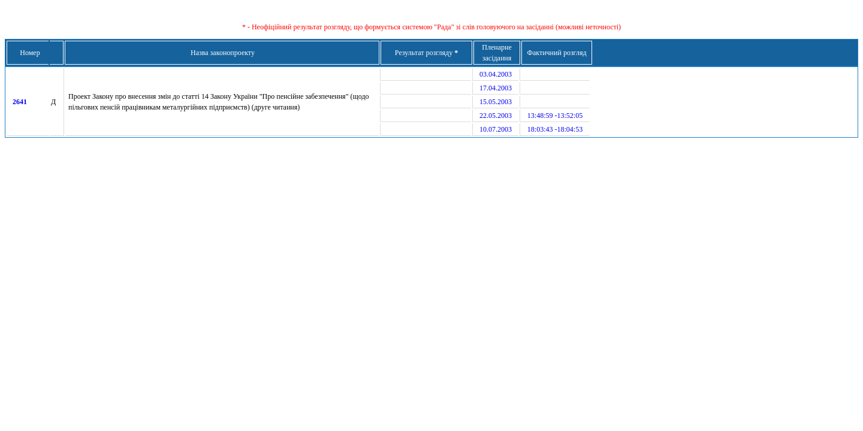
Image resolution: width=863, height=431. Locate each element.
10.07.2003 (495, 129)
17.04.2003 (495, 88)
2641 (20, 102)
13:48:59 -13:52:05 (555, 115)
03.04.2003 (495, 74)
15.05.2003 (495, 102)
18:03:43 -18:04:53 (555, 129)
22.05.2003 (495, 115)
